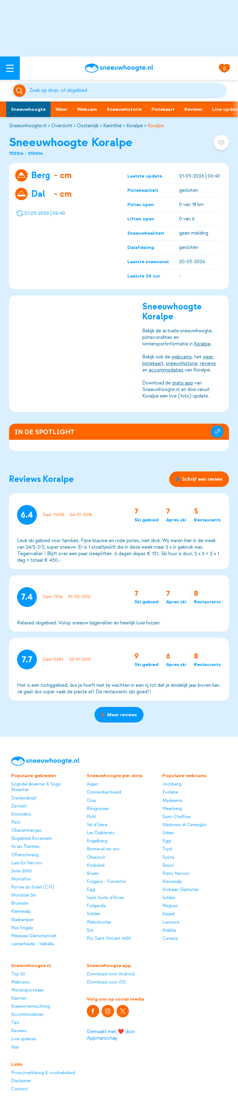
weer (208, 357)
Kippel (168, 913)
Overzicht (61, 126)
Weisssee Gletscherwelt (34, 935)
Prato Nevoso (175, 873)
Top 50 (18, 974)
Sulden (168, 897)
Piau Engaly (22, 927)
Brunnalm (20, 903)
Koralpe (134, 126)
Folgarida (96, 905)
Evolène (170, 792)
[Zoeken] (127, 90)
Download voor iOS (106, 982)
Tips (15, 1022)
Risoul (168, 865)
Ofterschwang (25, 854)
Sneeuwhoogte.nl (27, 126)
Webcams (20, 982)
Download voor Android (110, 974)
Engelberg (97, 841)
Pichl (91, 816)
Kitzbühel (95, 865)
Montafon (21, 879)
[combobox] (127, 90)
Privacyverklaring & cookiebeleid (43, 1072)
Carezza (170, 938)
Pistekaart (163, 109)
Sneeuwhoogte (28, 109)
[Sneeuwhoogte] (119, 68)
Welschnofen (99, 922)
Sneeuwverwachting (30, 1006)
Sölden (93, 913)
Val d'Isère (97, 824)
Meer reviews (119, 715)
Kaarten (18, 998)
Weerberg (172, 808)
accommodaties (166, 370)
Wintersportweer (27, 990)
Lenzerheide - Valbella (32, 944)
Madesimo (172, 800)
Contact (19, 1088)
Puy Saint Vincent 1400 (109, 938)
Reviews (193, 109)
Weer (61, 109)
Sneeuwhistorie (124, 109)
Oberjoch (96, 857)
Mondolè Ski (23, 895)
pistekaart (153, 363)
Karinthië (112, 126)
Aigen (92, 784)
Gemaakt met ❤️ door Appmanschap (111, 1034)
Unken (168, 832)
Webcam (87, 109)
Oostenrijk (88, 126)
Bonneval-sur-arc (103, 849)
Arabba (169, 930)
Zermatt (19, 806)
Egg (91, 889)
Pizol (15, 822)
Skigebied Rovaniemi (31, 838)
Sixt (90, 930)
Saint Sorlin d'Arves (105, 897)
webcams (182, 357)
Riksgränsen (98, 808)
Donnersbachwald (104, 792)
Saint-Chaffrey (176, 816)
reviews (208, 363)
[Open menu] (10, 68)
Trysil (167, 849)
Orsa (91, 800)
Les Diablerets (100, 832)
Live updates (23, 1039)
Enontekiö (21, 814)
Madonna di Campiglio (184, 824)
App (15, 1047)
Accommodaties (27, 1014)
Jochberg (171, 784)
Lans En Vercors (26, 863)
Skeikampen (22, 919)
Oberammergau (26, 830)
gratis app (182, 383)
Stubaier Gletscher (180, 889)
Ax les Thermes (25, 846)
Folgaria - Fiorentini (106, 881)
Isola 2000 (21, 871)
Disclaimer (21, 1080)
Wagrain (170, 905)
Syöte (168, 857)
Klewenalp (21, 911)
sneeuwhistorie (182, 363)
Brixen (93, 873)
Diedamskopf (24, 798)
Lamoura (170, 922)
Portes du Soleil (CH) (32, 887)
